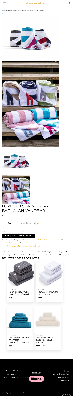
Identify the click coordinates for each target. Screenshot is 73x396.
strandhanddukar (8, 246)
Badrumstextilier (11, 14)
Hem (3, 14)
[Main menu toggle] (5, 5)
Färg (9, 226)
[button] (70, 5)
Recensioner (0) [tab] (36, 249)
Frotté (60, 243)
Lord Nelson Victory (30, 246)
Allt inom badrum (37, 243)
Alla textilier (26, 243)
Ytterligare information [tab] (23, 249)
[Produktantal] (13, 234)
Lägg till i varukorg (18, 239)
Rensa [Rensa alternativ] (38, 226)
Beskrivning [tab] (11, 249)
